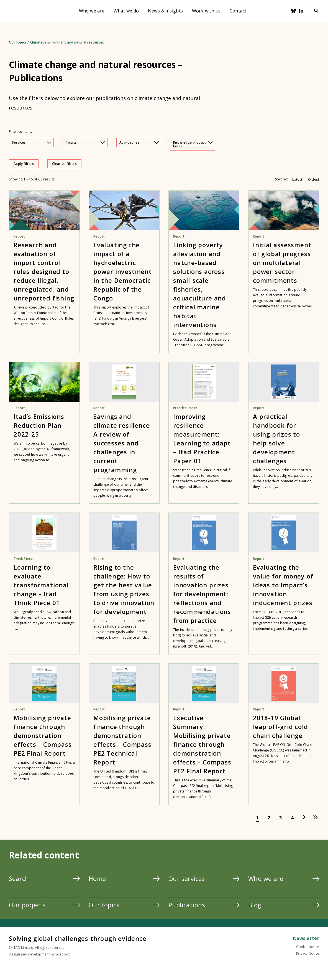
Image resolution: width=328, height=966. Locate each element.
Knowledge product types (192, 144)
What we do (126, 11)
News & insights (165, 11)
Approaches (139, 142)
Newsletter (306, 938)
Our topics (18, 42)
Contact (238, 11)
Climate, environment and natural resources (67, 42)
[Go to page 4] (292, 818)
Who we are (92, 11)
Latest (297, 179)
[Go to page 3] (280, 818)
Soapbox (62, 954)
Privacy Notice (307, 953)
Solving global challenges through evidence (78, 938)
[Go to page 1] (257, 818)
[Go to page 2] (269, 818)
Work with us (206, 11)
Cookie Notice (307, 946)
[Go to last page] (315, 818)
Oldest (313, 179)
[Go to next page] (304, 818)
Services (31, 142)
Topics (85, 142)
